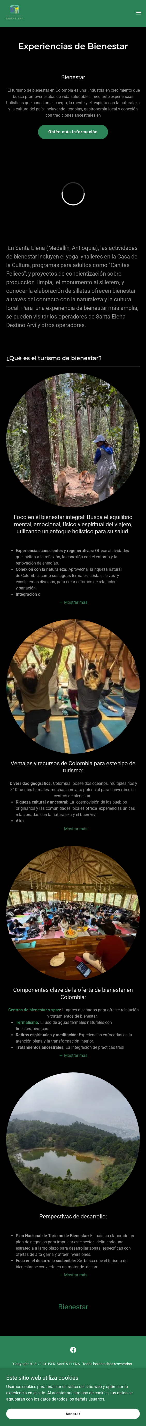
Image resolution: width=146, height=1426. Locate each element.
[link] (14, 12)
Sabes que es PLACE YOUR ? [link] (72, 1387)
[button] (139, 12)
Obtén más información (72, 131)
